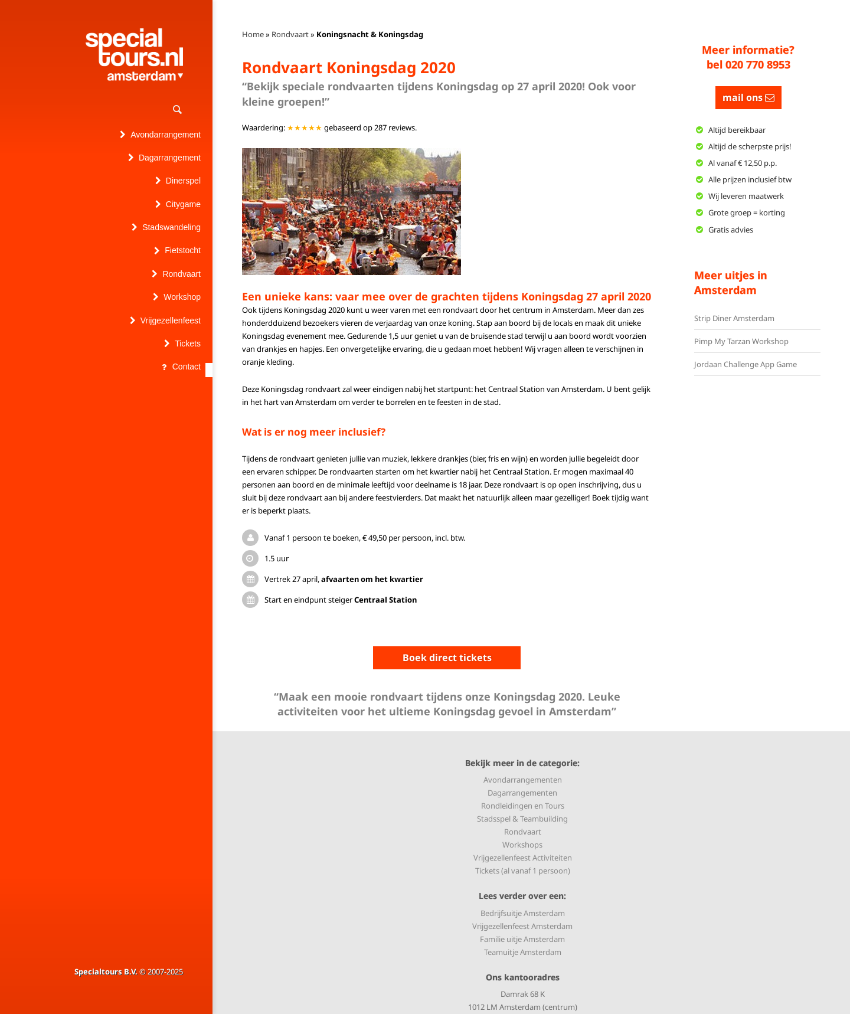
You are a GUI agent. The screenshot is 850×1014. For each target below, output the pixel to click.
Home (253, 34)
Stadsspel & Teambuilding (522, 818)
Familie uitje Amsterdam (522, 939)
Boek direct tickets (447, 657)
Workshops (522, 844)
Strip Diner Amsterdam (734, 318)
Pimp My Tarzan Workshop (741, 341)
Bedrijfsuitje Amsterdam (522, 913)
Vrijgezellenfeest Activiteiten (522, 857)
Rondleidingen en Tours (522, 805)
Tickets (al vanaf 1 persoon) (522, 870)
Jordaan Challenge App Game (745, 364)
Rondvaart (290, 34)
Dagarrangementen (522, 792)
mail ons (748, 97)
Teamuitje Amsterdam (522, 952)
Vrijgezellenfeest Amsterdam (522, 926)
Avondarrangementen (522, 779)
